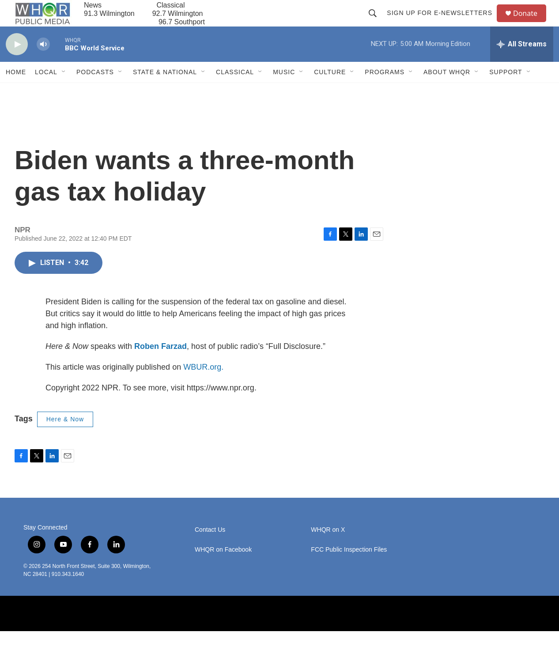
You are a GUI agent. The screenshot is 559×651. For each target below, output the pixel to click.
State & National (165, 91)
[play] (17, 64)
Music (284, 91)
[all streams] (521, 64)
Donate (530, 23)
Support (505, 91)
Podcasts (95, 91)
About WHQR (446, 91)
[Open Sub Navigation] (64, 91)
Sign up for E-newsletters (443, 22)
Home (16, 91)
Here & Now (65, 439)
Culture (330, 91)
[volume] (43, 64)
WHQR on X (328, 549)
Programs (384, 91)
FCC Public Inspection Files (349, 569)
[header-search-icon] (376, 23)
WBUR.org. (203, 386)
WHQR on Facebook (223, 569)
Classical (235, 91)
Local (46, 91)
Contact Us (210, 549)
